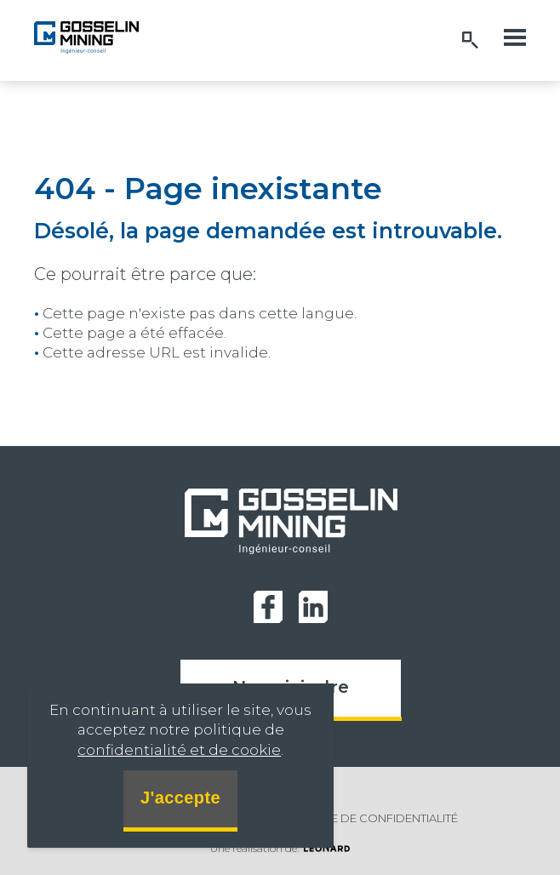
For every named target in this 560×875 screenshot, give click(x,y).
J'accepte (180, 797)
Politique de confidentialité (367, 818)
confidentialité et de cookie (179, 749)
